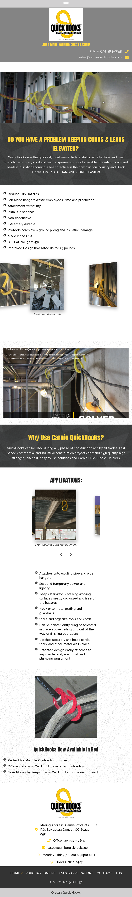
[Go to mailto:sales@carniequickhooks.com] (66, 57)
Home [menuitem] (15, 873)
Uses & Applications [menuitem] (76, 873)
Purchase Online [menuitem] (41, 873)
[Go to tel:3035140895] (66, 51)
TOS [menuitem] (119, 873)
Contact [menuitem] (104, 873)
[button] (22, 873)
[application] (66, 383)
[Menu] (66, 4)
